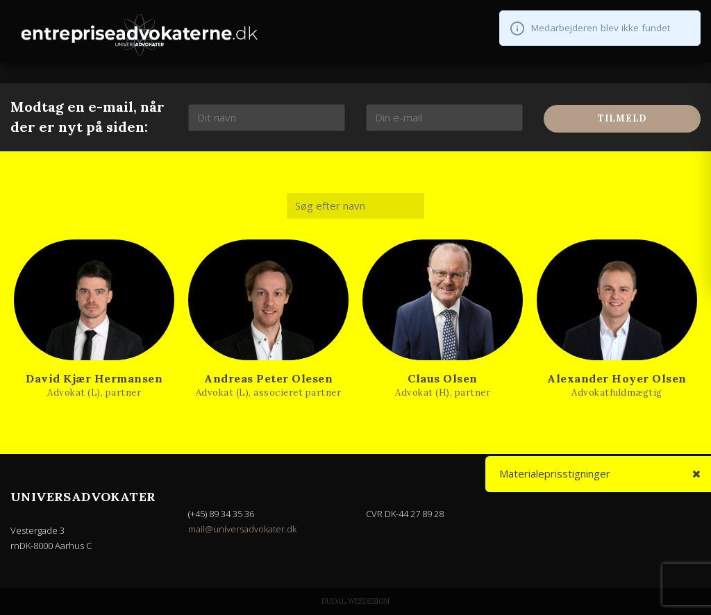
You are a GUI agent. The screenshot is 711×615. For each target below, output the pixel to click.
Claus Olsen (443, 378)
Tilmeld (622, 118)
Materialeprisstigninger (555, 473)
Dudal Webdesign (355, 601)
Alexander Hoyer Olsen (617, 378)
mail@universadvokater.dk (242, 529)
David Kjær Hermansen (94, 378)
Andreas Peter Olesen (268, 378)
